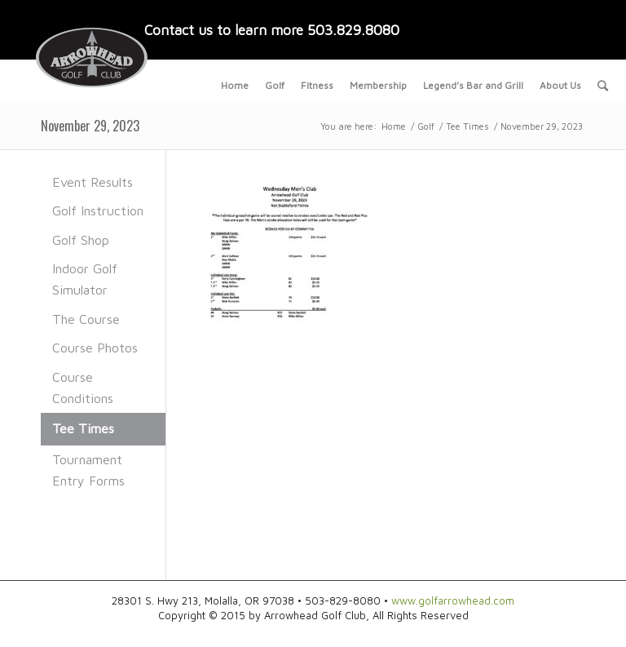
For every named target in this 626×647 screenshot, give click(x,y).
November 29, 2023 (90, 125)
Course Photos (95, 347)
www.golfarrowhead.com (452, 600)
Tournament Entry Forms (88, 470)
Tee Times (467, 126)
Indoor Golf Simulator (84, 279)
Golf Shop (80, 240)
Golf (425, 126)
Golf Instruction (97, 210)
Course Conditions (82, 387)
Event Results (92, 182)
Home (393, 126)
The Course (86, 319)
